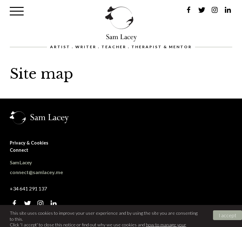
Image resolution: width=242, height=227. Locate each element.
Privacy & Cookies (29, 142)
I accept (227, 215)
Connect (19, 150)
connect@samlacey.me (36, 172)
